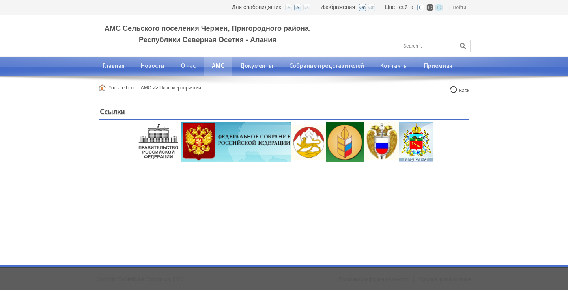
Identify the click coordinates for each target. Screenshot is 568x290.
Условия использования (445, 279)
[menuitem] (188, 66)
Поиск (461, 44)
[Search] (435, 46)
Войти (459, 7)
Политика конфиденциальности (374, 279)
